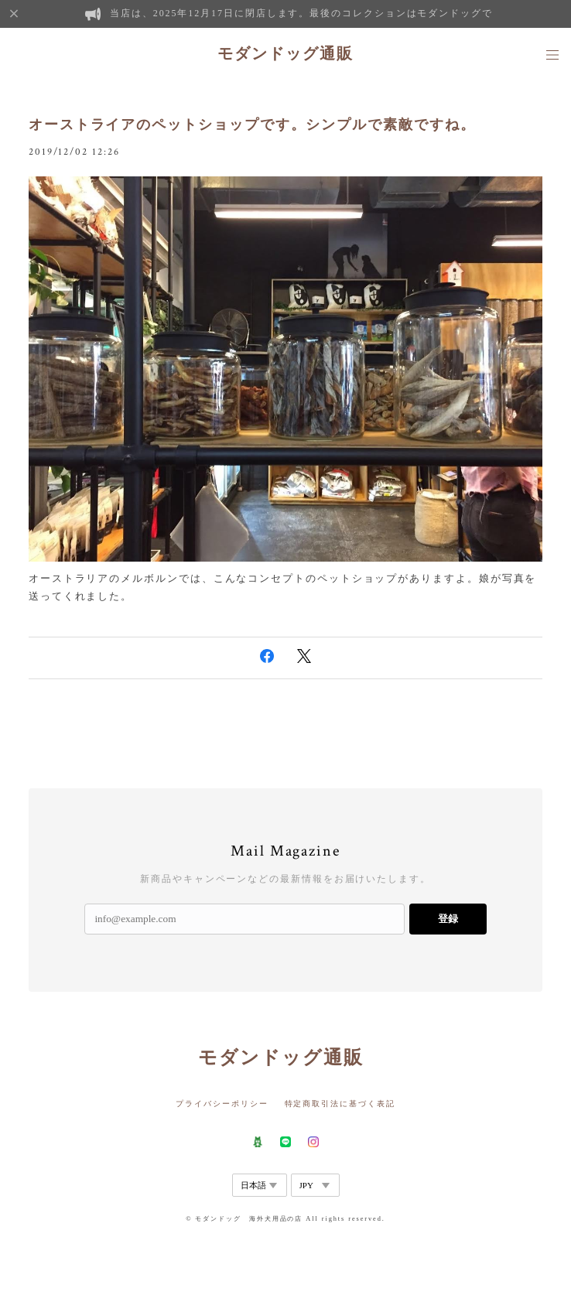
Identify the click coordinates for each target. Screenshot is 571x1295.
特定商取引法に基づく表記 (340, 1103)
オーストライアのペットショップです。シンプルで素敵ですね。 (252, 124)
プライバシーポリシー (222, 1103)
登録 (448, 918)
